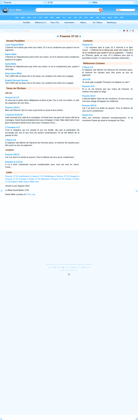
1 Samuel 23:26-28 (13, 115)
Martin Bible (11, 54)
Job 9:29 (86, 79)
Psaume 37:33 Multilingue (42, 176)
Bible (5, 31)
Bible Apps (23, 182)
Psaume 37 (87, 45)
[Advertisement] (69, 215)
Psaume (11, 31)
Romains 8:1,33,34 (13, 162)
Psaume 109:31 (12, 154)
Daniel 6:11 (87, 115)
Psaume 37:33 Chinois (61, 179)
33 (90, 50)
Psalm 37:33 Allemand (39, 179)
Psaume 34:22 (89, 96)
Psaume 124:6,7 (12, 107)
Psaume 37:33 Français (16, 179)
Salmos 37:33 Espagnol (67, 176)
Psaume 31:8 (88, 86)
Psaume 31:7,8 (12, 97)
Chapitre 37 (19, 31)
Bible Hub (34, 182)
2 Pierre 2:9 (10, 140)
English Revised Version (16, 80)
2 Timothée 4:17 (12, 127)
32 (85, 47)
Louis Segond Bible (14, 45)
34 (125, 52)
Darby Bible (10, 64)
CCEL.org (30, 194)
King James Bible (13, 73)
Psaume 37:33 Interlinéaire (17, 176)
